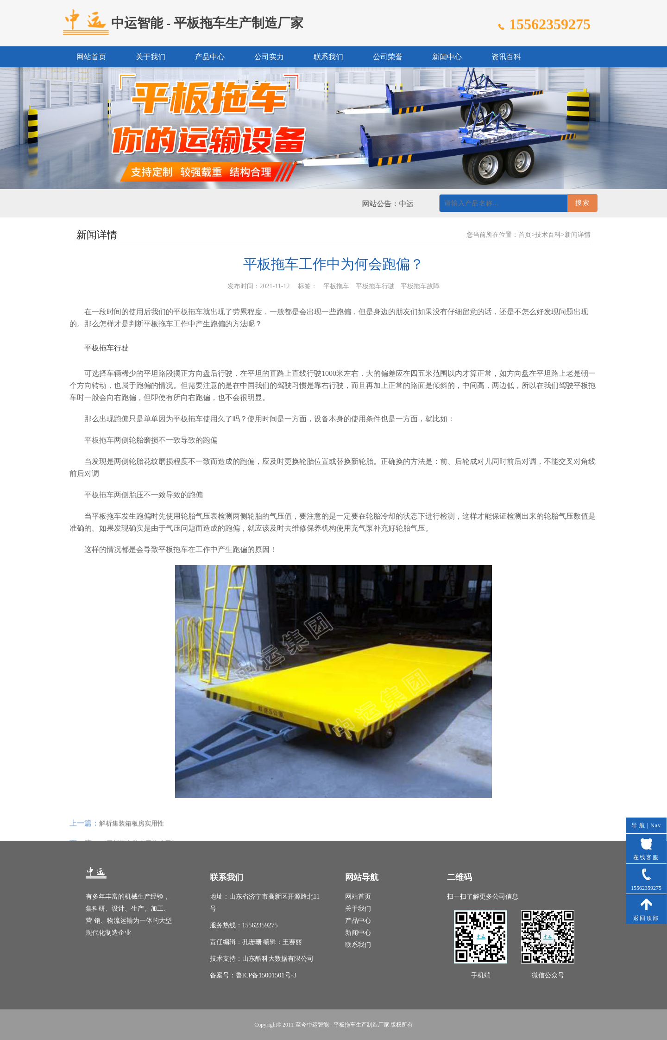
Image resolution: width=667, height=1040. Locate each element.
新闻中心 (447, 57)
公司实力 (269, 57)
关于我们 (150, 57)
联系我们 (328, 57)
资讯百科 (506, 57)
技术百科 (548, 234)
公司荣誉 (388, 57)
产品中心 (210, 57)
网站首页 (91, 57)
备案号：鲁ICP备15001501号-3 (253, 975)
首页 (524, 234)
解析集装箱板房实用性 (131, 832)
